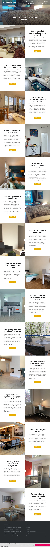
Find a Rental (31, 1)
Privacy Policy (45, 3)
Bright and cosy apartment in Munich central (11, 535)
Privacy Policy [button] (8, 546)
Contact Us (45, 1)
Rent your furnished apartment (31, 531)
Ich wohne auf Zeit (9, 3)
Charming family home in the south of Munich (11, 529)
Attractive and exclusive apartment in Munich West (12, 531)
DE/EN (25, 1)
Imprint (27, 533)
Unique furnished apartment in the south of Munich (12, 527)
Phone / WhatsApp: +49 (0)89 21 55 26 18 (32, 3)
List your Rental (38, 1)
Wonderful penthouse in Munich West (10, 533)
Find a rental (28, 529)
